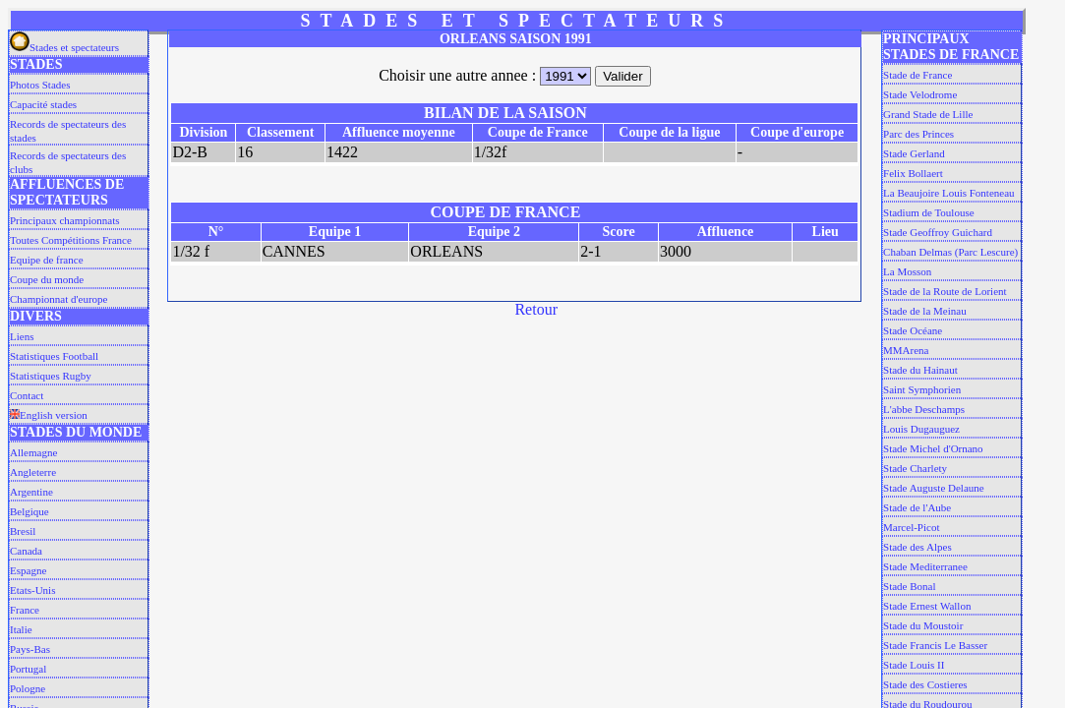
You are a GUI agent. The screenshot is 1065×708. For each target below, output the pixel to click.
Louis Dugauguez (921, 429)
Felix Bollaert (913, 173)
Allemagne (33, 452)
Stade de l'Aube (917, 507)
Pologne (27, 688)
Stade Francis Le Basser (935, 645)
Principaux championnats (65, 220)
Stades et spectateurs (64, 47)
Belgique (29, 511)
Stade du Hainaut (920, 370)
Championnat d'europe (58, 299)
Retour (536, 309)
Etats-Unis (32, 590)
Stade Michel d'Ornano (933, 448)
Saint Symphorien (922, 389)
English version (49, 415)
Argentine (31, 492)
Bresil (22, 531)
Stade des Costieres (925, 684)
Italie (21, 629)
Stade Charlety (915, 468)
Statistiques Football (54, 356)
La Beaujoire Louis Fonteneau (949, 193)
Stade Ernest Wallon (927, 606)
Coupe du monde (47, 279)
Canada (26, 551)
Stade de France (917, 75)
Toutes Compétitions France (71, 240)
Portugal (28, 669)
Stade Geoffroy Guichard (937, 232)
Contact (26, 395)
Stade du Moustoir (923, 625)
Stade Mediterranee (925, 566)
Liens (21, 336)
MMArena (905, 350)
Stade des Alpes (917, 547)
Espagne (28, 570)
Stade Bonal (909, 586)
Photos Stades (40, 84)
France (24, 610)
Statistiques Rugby (50, 376)
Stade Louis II (913, 665)
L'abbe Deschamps (924, 409)
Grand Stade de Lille (928, 114)
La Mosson (907, 271)
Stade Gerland (914, 153)
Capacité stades (43, 104)
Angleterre (33, 472)
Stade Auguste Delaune (933, 488)
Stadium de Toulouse (929, 212)
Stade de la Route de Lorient (945, 291)
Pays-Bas (30, 649)
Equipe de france (47, 260)
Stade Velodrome (920, 94)
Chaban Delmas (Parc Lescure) (950, 252)
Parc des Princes (918, 134)
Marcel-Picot (911, 527)
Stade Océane (912, 330)
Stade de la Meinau (925, 311)
